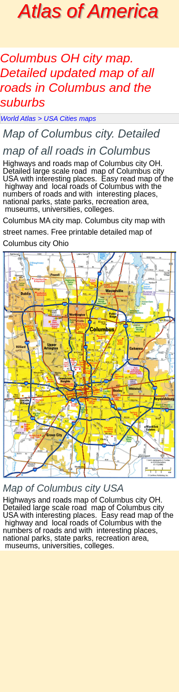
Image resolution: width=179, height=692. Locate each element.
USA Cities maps (70, 118)
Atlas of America (89, 11)
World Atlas (18, 118)
